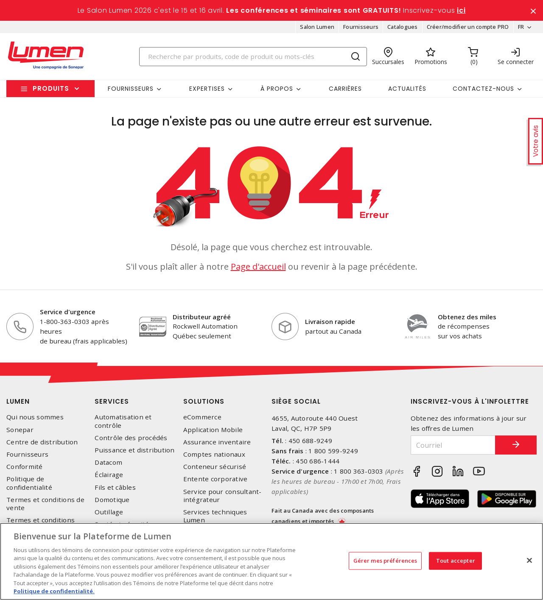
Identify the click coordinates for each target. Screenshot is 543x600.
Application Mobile (213, 430)
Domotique (112, 500)
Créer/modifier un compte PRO (467, 27)
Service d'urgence (67, 312)
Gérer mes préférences (385, 560)
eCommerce (202, 417)
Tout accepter (455, 560)
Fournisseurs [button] (131, 88)
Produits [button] (51, 88)
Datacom (108, 463)
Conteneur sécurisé (214, 467)
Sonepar (20, 430)
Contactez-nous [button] (483, 88)
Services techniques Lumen (215, 516)
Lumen (18, 401)
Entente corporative (215, 479)
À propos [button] (276, 88)
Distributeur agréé (202, 317)
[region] (271, 561)
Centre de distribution (42, 442)
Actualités (407, 88)
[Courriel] (453, 445)
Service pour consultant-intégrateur (222, 496)
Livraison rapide (330, 322)
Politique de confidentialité (29, 483)
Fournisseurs (360, 27)
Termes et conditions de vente (45, 504)
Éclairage (109, 475)
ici (461, 10)
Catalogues (402, 27)
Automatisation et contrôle (123, 421)
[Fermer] (529, 560)
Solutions (203, 401)
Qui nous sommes (35, 417)
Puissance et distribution (134, 451)
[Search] (253, 56)
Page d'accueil (258, 267)
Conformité (24, 467)
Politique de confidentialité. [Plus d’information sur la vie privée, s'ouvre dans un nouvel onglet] (54, 591)
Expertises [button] (207, 88)
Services (112, 401)
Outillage (109, 512)
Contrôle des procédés (131, 438)
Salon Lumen (317, 27)
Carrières (345, 88)
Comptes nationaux (214, 455)
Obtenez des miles (467, 317)
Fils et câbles (115, 487)
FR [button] (521, 27)
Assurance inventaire (217, 442)
